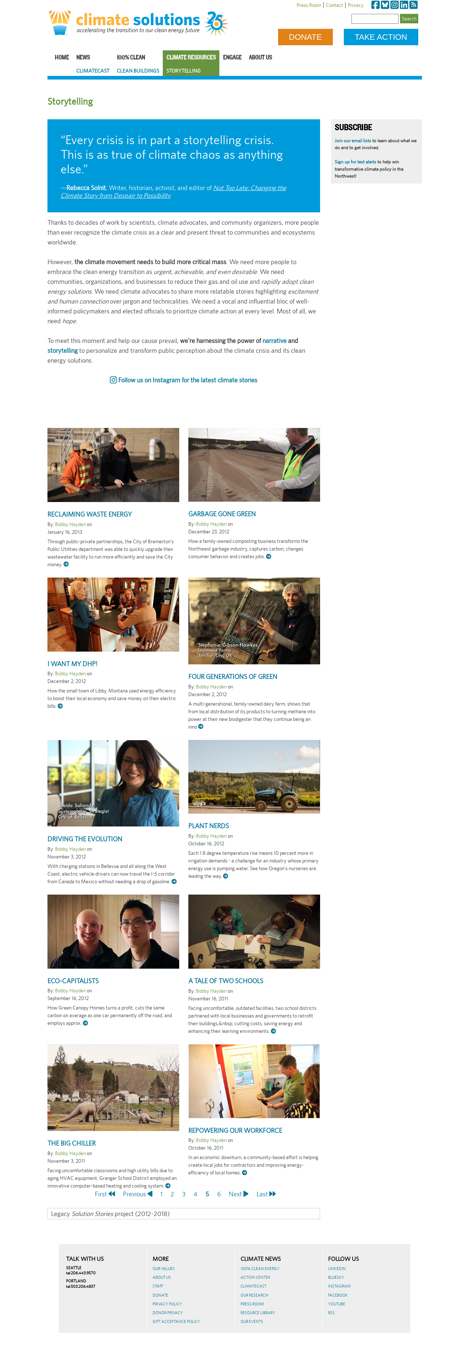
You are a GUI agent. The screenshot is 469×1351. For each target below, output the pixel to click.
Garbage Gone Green (222, 514)
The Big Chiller (71, 1143)
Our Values (164, 1268)
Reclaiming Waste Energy (89, 514)
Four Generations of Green (232, 676)
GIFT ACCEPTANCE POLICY (176, 1321)
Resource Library (258, 1313)
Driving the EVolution (84, 839)
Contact (334, 5)
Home (62, 57)
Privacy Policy (167, 1304)
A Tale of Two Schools (225, 981)
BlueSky (336, 1277)
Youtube (336, 1304)
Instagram (339, 1286)
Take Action (381, 37)
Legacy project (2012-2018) (110, 1213)
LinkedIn (337, 1268)
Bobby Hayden (70, 524)
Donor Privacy (168, 1313)
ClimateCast (92, 71)
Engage (232, 57)
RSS (331, 1313)
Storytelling (183, 71)
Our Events (252, 1321)
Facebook (338, 1295)
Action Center (255, 1277)
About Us (260, 57)
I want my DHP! (72, 664)
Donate (305, 37)
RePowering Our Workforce (235, 1130)
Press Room (309, 5)
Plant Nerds (208, 826)
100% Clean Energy (260, 1268)
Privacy (356, 5)
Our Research (254, 1295)
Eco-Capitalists (73, 981)
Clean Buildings (138, 71)
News (83, 57)
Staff (158, 1286)
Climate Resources (191, 57)
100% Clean (131, 57)
